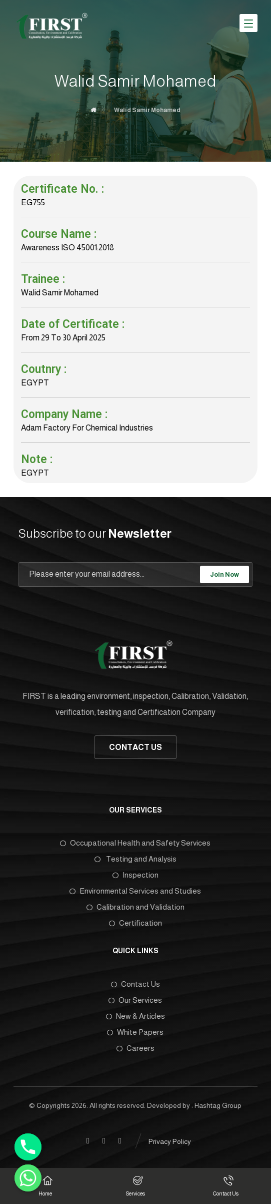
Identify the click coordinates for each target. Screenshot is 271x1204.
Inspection (135, 875)
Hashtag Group (218, 1105)
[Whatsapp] (28, 1177)
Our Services (135, 1000)
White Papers (135, 1032)
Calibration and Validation (135, 907)
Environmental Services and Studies (135, 891)
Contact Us (135, 984)
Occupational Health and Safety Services (135, 843)
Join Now (224, 574)
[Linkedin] (104, 1141)
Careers (135, 1048)
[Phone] (28, 1146)
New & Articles (135, 1016)
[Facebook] (88, 1141)
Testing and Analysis (135, 859)
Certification (135, 923)
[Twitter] (120, 1141)
